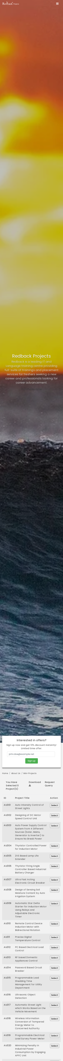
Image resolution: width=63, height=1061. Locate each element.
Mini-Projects (30, 773)
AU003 (7, 825)
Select (54, 805)
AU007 (7, 879)
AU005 (7, 855)
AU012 (7, 947)
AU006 (7, 866)
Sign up (31, 760)
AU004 (8, 845)
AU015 (7, 977)
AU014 (7, 967)
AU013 (7, 957)
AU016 (7, 994)
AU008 (7, 889)
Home (5, 773)
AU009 (7, 903)
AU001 (7, 805)
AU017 (7, 1004)
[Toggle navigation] (57, 3)
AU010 (7, 923)
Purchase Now (31, 389)
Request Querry (50, 784)
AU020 (7, 1045)
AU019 (7, 1035)
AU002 (7, 815)
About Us (15, 773)
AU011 (7, 937)
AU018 (7, 1018)
